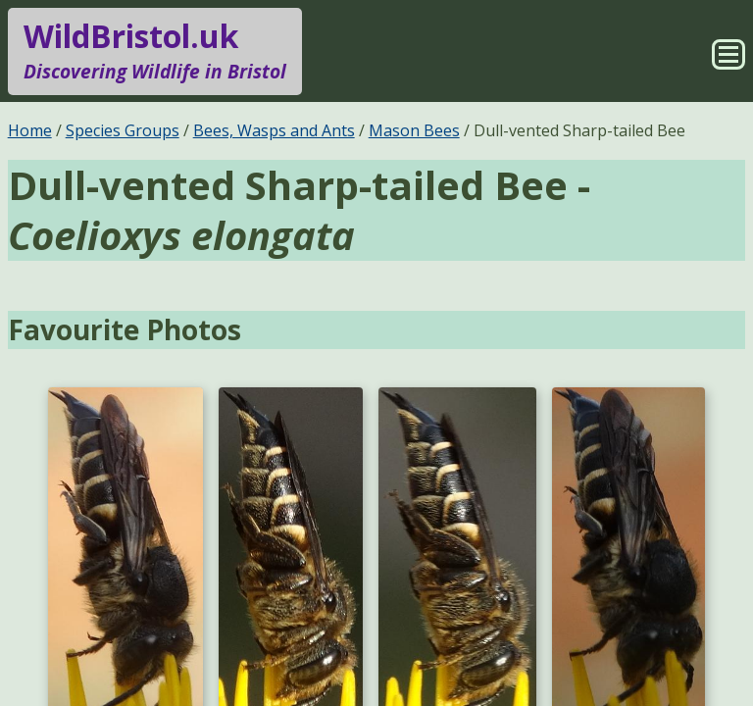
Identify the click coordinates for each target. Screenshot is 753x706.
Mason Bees (414, 130)
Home (30, 130)
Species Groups (122, 130)
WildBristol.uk (155, 51)
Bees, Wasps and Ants (274, 130)
